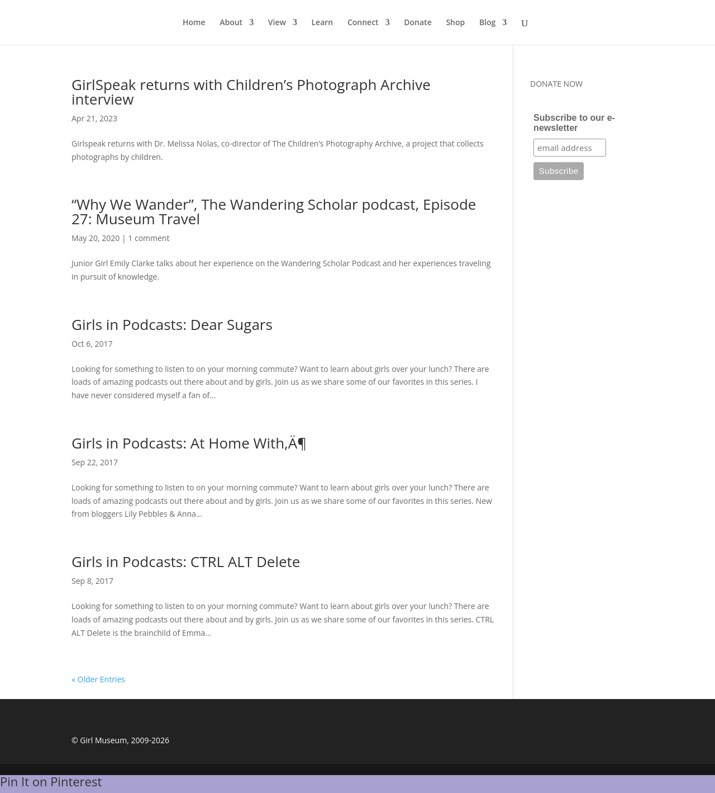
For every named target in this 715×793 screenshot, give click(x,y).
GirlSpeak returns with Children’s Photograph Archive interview (251, 91)
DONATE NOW (556, 83)
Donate (417, 22)
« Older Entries (98, 679)
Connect (363, 22)
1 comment (148, 238)
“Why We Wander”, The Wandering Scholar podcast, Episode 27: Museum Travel (274, 211)
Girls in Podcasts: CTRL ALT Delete (186, 561)
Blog (487, 22)
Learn (322, 22)
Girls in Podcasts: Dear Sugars (172, 324)
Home (194, 22)
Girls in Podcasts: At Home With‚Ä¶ (189, 443)
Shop (455, 22)
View (277, 22)
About (231, 22)
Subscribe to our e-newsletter (574, 123)
